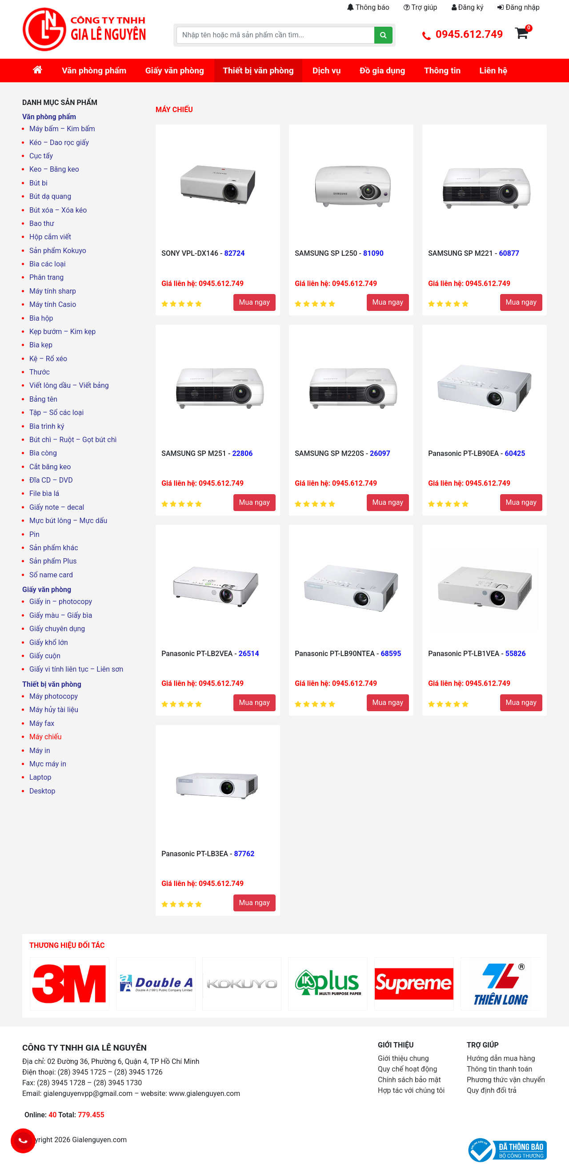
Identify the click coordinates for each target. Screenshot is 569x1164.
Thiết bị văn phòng (258, 70)
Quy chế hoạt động (407, 1069)
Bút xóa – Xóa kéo (58, 210)
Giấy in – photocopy (60, 601)
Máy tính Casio (52, 304)
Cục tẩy (41, 156)
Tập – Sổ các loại (56, 412)
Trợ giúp (420, 7)
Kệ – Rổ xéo (48, 358)
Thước (39, 372)
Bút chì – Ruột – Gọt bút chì (72, 439)
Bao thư (41, 223)
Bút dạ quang (50, 196)
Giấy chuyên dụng (57, 628)
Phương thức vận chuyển (506, 1079)
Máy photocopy (53, 696)
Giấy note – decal (56, 507)
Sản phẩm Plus (53, 561)
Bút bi (38, 183)
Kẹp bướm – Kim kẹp (62, 331)
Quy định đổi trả (492, 1090)
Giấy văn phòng (174, 70)
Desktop (42, 791)
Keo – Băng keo (54, 169)
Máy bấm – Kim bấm (62, 129)
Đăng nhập (518, 7)
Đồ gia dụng (382, 70)
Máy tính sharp (52, 291)
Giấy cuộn (44, 656)
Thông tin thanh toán (499, 1069)
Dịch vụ (327, 70)
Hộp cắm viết (50, 237)
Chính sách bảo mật (409, 1079)
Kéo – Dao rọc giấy (59, 142)
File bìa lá (44, 493)
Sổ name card (51, 575)
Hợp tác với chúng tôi (411, 1090)
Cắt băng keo (50, 467)
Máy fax (41, 723)
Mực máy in (47, 764)
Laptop (40, 777)
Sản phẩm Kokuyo (57, 250)
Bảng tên (43, 399)
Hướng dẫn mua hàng (501, 1058)
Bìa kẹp (40, 345)
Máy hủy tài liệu (53, 709)
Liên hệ (493, 70)
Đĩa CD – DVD (51, 480)
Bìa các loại (47, 264)
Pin (34, 534)
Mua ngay (254, 302)
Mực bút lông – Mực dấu (68, 520)
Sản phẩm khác (53, 548)
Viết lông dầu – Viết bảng (69, 385)
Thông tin (442, 70)
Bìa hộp (41, 318)
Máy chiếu (45, 737)
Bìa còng (43, 453)
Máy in (39, 750)
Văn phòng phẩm (94, 70)
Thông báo (368, 7)
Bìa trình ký (46, 426)
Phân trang (46, 277)
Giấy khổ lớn (48, 642)
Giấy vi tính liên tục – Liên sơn (76, 669)
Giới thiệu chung (403, 1058)
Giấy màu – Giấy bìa (60, 615)
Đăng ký (468, 7)
